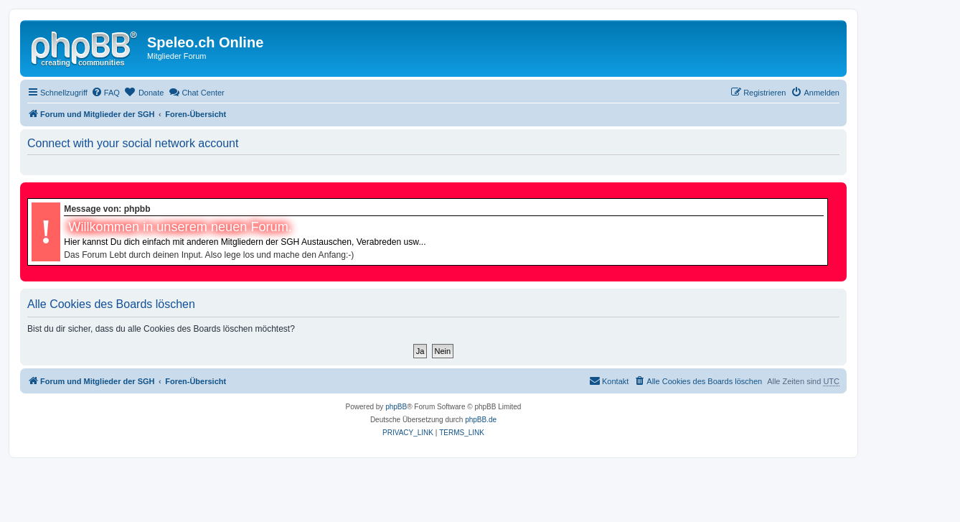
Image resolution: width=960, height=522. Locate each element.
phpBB (396, 407)
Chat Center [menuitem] (196, 92)
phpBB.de (481, 420)
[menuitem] (105, 92)
